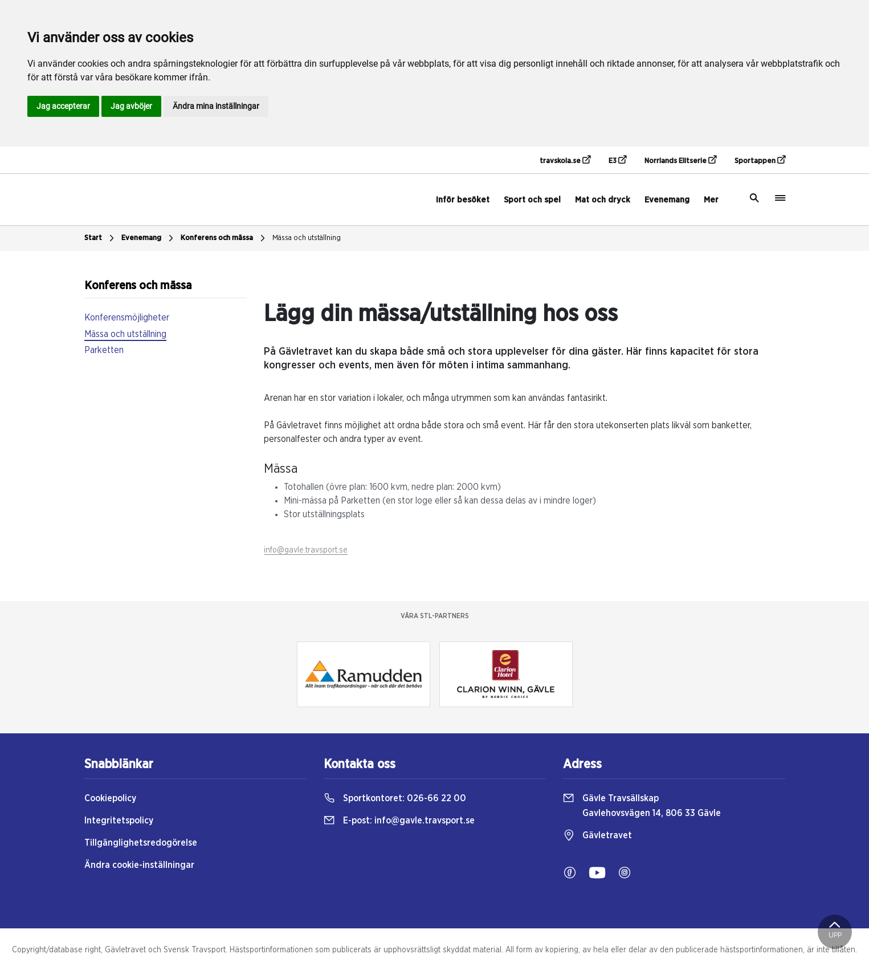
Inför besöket (462, 200)
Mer (711, 200)
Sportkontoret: (395, 798)
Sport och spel (532, 200)
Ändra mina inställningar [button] (216, 106)
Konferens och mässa (224, 238)
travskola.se (565, 160)
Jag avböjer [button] (131, 106)
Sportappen (760, 160)
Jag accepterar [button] (63, 106)
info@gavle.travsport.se (306, 550)
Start (100, 238)
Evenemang (667, 200)
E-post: (399, 820)
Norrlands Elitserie (680, 160)
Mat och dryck (602, 200)
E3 (617, 160)
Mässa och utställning (306, 238)
